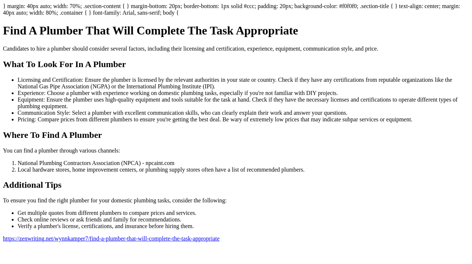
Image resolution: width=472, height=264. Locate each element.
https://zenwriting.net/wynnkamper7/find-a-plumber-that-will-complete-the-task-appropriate (111, 238)
